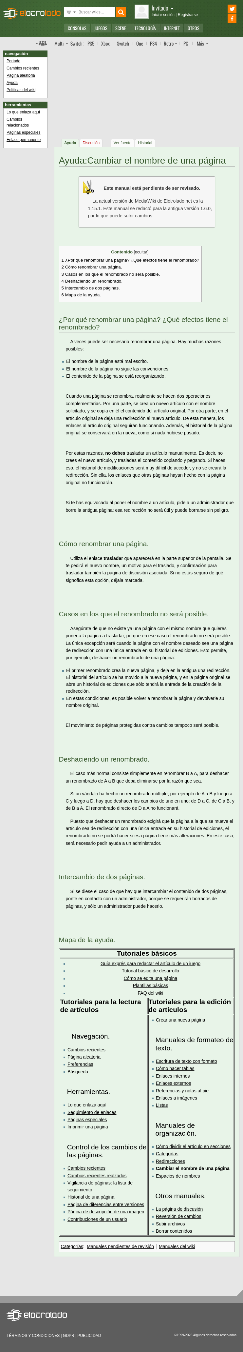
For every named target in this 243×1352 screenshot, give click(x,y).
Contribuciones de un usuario (97, 1219)
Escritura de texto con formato (186, 1061)
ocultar (141, 252)
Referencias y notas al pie (182, 1090)
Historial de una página (90, 1197)
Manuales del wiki (177, 1246)
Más (200, 43)
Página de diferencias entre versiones (105, 1204)
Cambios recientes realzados (97, 1175)
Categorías (167, 1153)
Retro (169, 43)
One (139, 43)
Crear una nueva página (180, 1020)
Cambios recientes (86, 1049)
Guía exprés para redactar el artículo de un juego (150, 963)
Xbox (105, 43)
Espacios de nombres (178, 1176)
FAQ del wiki (150, 993)
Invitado (162, 8)
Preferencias (80, 1064)
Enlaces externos (173, 1083)
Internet (172, 28)
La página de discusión (179, 1209)
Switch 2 (77, 43)
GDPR (68, 1335)
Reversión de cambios (178, 1216)
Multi (59, 43)
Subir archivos (170, 1223)
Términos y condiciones (33, 1335)
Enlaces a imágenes (176, 1098)
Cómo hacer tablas (175, 1068)
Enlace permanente (24, 139)
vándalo (90, 793)
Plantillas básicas (150, 985)
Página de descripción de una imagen (105, 1211)
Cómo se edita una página (150, 978)
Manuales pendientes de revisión (120, 1246)
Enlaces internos (173, 1076)
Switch (123, 43)
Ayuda (70, 143)
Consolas (77, 28)
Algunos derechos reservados (214, 1335)
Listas (162, 1105)
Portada (13, 61)
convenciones (154, 368)
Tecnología (145, 28)
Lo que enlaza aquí (86, 1104)
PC (185, 43)
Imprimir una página (87, 1126)
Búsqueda (77, 1071)
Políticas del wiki (21, 90)
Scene (120, 28)
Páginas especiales (87, 1119)
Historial (145, 143)
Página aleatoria (84, 1057)
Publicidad (89, 1335)
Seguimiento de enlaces (91, 1112)
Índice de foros (41, 43)
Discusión (91, 143)
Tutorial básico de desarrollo (150, 970)
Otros (193, 28)
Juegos (100, 28)
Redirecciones (170, 1161)
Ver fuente (123, 143)
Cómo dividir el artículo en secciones (193, 1146)
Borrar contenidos (174, 1231)
